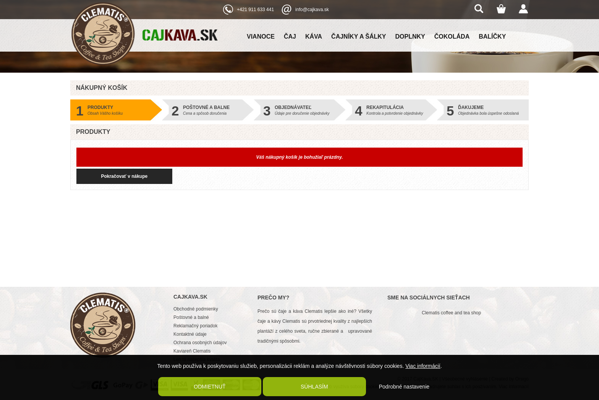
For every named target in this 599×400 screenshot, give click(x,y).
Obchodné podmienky (195, 309)
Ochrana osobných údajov (200, 342)
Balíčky (492, 36)
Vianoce (261, 36)
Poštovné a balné (191, 317)
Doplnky (410, 36)
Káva (313, 36)
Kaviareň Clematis (191, 351)
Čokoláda (451, 36)
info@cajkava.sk (312, 9)
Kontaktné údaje (190, 334)
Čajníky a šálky (358, 36)
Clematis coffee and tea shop (451, 312)
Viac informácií (422, 366)
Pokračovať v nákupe (116, 176)
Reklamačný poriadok (195, 325)
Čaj (290, 36)
